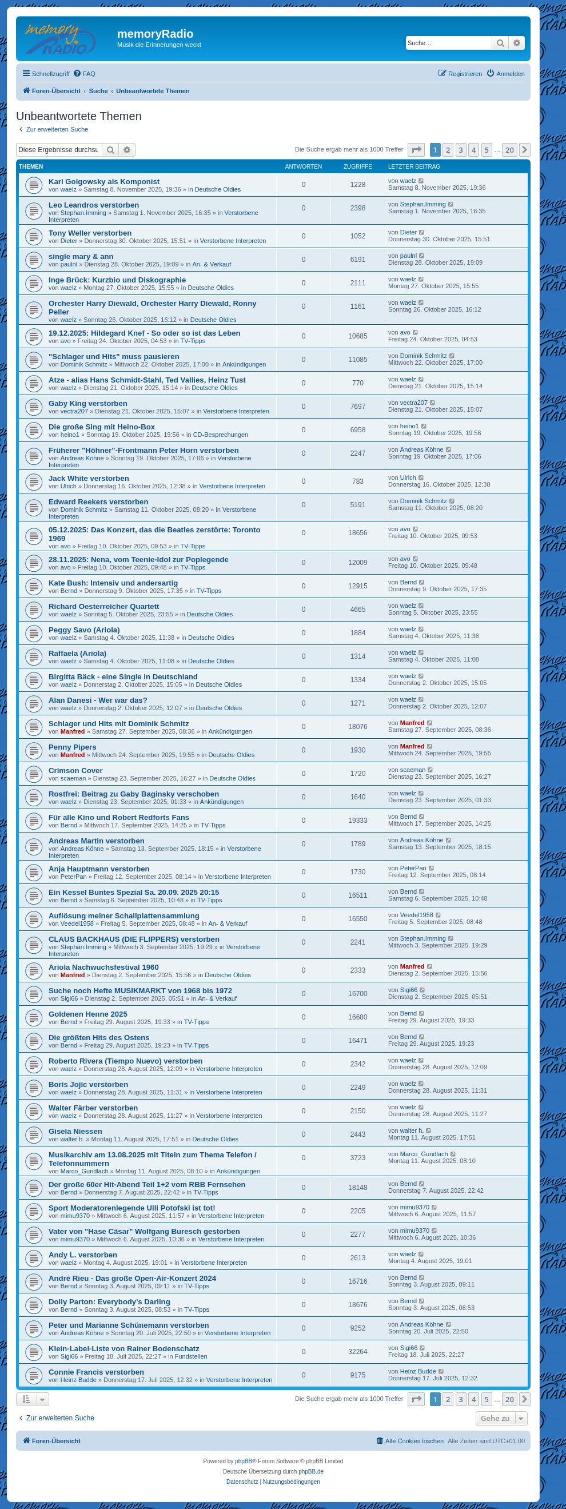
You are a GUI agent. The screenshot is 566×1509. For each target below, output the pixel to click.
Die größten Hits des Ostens (99, 1037)
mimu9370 (75, 1215)
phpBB (243, 1461)
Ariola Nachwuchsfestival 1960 (104, 967)
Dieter (69, 240)
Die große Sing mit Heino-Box (102, 427)
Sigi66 (69, 998)
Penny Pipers (73, 747)
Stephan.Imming (83, 212)
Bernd (69, 590)
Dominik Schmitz (84, 364)
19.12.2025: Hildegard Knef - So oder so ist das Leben (145, 333)
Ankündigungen (244, 364)
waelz (69, 189)
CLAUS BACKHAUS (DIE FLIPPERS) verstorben (134, 939)
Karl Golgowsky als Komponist (104, 181)
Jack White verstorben (89, 478)
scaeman (73, 778)
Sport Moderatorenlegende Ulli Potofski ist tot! (132, 1208)
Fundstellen (191, 1356)
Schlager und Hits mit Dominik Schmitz (119, 723)
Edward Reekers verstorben (98, 501)
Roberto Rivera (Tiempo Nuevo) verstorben (125, 1061)
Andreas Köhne (82, 458)
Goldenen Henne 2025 (88, 1014)
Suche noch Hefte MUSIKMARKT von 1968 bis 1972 (140, 990)
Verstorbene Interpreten (233, 240)
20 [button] (509, 150)
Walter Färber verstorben (93, 1108)
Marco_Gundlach (85, 1171)
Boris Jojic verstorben (88, 1084)
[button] (416, 150)
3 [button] (461, 150)
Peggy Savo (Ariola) (84, 630)
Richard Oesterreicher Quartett (104, 606)
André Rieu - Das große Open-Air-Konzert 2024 (132, 1278)
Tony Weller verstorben (90, 233)
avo (66, 340)
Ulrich (69, 486)
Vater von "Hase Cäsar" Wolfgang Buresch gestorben (144, 1231)
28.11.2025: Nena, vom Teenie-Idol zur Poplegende (139, 559)
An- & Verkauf (211, 264)
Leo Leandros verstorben (94, 205)
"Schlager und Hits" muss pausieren (114, 356)
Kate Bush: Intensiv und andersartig (113, 583)
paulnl (69, 264)
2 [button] (448, 150)
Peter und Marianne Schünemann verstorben (129, 1325)
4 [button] (474, 150)
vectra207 (74, 411)
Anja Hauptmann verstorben (99, 869)
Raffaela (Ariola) (77, 653)
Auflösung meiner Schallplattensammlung (124, 915)
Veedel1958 (77, 923)
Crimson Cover (76, 770)
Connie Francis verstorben (96, 1372)
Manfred (73, 731)
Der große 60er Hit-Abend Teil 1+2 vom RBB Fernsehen (147, 1184)
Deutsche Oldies (218, 189)
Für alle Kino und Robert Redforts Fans (119, 817)
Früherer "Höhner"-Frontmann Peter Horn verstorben (144, 450)
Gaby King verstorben (88, 403)
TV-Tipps (193, 340)
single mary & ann (81, 256)
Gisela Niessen (75, 1131)
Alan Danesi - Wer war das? (98, 700)
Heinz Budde (79, 1379)
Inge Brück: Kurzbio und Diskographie (117, 280)
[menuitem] (84, 74)
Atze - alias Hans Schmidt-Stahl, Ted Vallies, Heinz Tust (147, 380)
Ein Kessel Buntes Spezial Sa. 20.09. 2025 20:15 (134, 892)
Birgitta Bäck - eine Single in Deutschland (123, 676)
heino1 (70, 434)
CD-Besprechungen (221, 434)
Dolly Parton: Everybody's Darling (109, 1301)
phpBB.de (311, 1471)
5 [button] (487, 150)
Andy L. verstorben (83, 1255)
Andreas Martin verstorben (97, 841)
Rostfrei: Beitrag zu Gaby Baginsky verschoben (134, 794)
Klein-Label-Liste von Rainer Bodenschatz (124, 1348)
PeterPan (74, 876)
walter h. (73, 1139)
